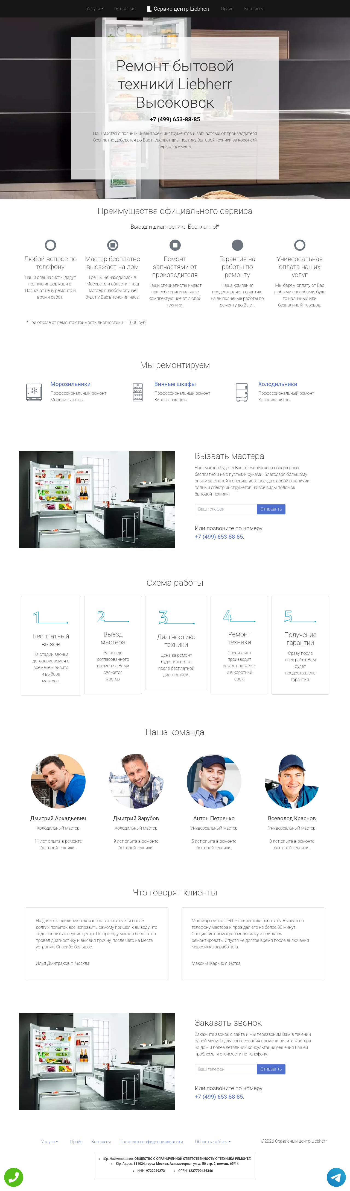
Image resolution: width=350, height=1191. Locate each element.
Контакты (254, 8)
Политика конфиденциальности (151, 1141)
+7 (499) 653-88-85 (175, 119)
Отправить (271, 509)
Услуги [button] (93, 8)
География (124, 8)
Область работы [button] (211, 1141)
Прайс (227, 8)
